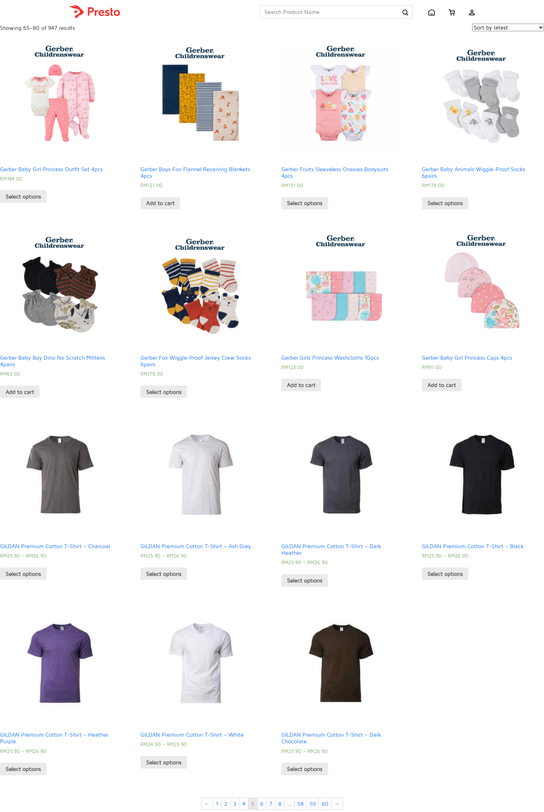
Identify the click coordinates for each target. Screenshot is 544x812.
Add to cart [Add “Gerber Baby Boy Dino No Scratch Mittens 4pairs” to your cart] (20, 392)
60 (325, 804)
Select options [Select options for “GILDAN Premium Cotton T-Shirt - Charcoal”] (23, 574)
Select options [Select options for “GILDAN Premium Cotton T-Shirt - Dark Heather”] (304, 580)
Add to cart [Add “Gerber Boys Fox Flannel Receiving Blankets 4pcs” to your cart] (160, 203)
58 (300, 804)
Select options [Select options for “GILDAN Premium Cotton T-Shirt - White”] (163, 762)
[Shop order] (508, 27)
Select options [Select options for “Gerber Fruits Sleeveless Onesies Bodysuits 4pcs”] (304, 203)
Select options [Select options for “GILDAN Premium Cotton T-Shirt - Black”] (445, 574)
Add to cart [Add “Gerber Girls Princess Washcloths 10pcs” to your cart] (301, 385)
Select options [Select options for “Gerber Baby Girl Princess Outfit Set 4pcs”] (23, 196)
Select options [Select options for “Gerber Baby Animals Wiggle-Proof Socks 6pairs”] (445, 203)
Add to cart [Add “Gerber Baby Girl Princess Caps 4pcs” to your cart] (441, 385)
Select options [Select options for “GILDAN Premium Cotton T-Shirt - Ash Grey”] (163, 574)
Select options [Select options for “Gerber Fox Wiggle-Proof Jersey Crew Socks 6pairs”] (163, 392)
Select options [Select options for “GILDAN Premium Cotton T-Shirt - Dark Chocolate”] (304, 769)
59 (312, 804)
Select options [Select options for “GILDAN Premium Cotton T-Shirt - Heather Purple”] (23, 769)
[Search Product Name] (329, 11)
